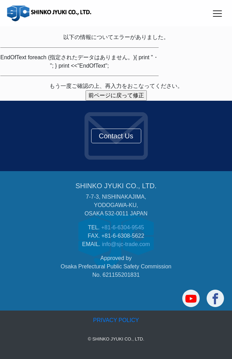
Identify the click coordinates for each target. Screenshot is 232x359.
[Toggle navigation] (217, 13)
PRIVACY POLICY (116, 320)
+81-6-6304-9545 (122, 227)
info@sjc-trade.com (126, 244)
